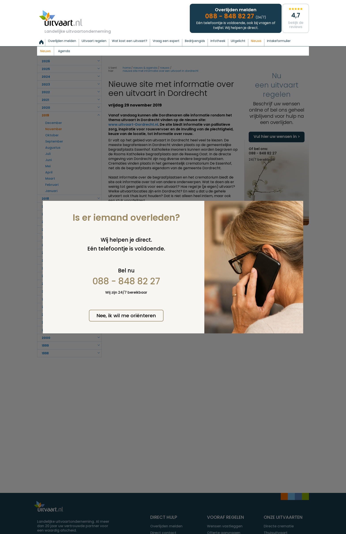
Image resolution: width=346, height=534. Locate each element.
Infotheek (218, 41)
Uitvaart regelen (94, 41)
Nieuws (256, 41)
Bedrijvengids (195, 41)
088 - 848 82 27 (126, 281)
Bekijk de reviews (295, 18)
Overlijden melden (62, 41)
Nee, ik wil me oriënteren (126, 315)
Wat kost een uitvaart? (129, 41)
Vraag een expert (166, 41)
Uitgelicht (238, 41)
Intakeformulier (279, 41)
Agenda (64, 51)
